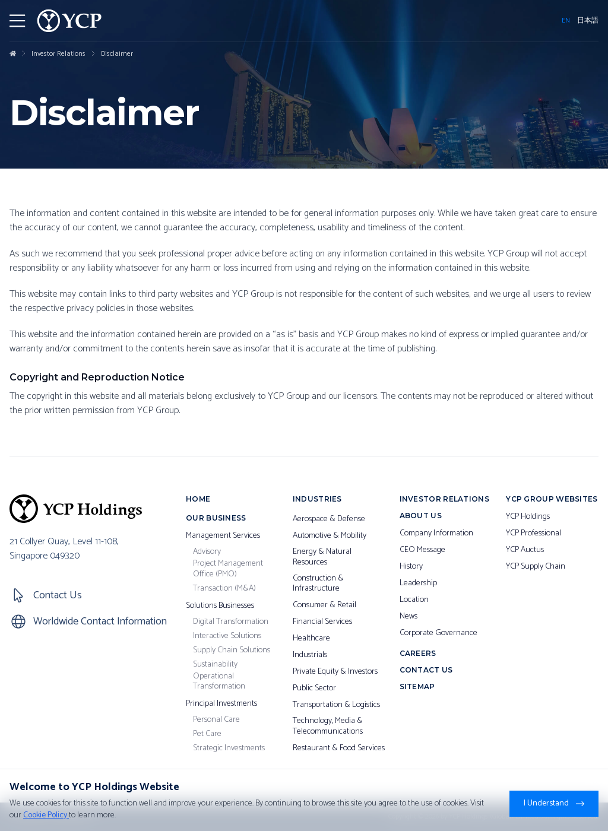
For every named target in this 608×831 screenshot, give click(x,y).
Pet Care (207, 734)
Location (414, 600)
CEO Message (422, 550)
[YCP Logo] (69, 21)
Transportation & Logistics (336, 705)
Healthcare (311, 638)
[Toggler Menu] (17, 21)
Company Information (436, 533)
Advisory (207, 552)
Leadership (418, 583)
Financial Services (322, 622)
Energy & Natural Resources (322, 557)
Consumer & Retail (324, 605)
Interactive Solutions (227, 636)
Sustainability (215, 664)
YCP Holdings (528, 517)
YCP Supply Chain (535, 567)
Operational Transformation (219, 681)
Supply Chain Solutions (231, 650)
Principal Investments (221, 704)
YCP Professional (533, 533)
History (411, 567)
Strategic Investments (229, 748)
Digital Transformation (230, 622)
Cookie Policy (46, 815)
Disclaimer (117, 54)
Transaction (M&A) (224, 588)
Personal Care (216, 720)
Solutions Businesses (220, 606)
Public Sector (314, 688)
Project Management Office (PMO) (228, 569)
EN (566, 21)
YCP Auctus (525, 550)
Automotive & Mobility (329, 536)
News (408, 616)
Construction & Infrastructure (318, 583)
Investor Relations (58, 54)
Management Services (223, 536)
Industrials (310, 655)
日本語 (587, 21)
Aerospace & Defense (329, 519)
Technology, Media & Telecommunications (328, 726)
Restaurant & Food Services (339, 748)
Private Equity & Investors (335, 672)
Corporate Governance (438, 633)
